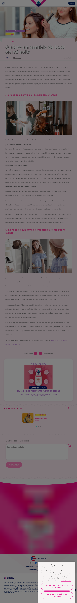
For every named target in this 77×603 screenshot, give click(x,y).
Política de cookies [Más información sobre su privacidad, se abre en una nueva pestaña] (66, 581)
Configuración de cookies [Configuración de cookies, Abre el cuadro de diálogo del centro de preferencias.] (57, 595)
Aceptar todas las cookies (57, 586)
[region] (56, 582)
